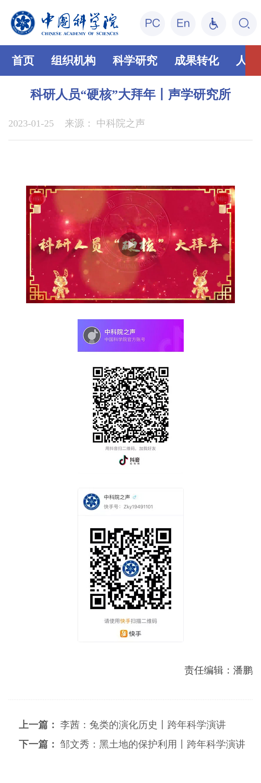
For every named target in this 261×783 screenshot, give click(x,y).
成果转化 (196, 60)
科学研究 (135, 60)
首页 (23, 60)
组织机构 (73, 60)
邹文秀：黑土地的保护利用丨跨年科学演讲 (152, 744)
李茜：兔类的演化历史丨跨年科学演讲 (143, 724)
